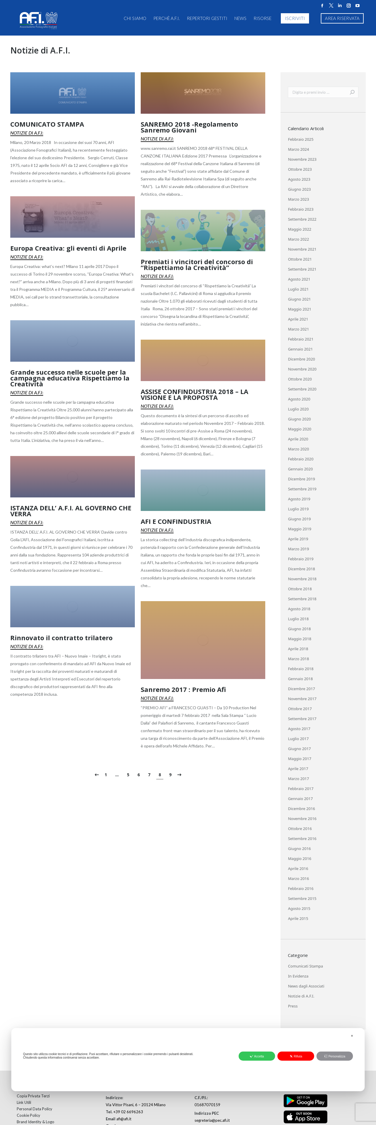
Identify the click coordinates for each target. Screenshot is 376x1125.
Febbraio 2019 (300, 558)
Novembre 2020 (302, 369)
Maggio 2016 (299, 858)
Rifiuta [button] (295, 1056)
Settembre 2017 (302, 718)
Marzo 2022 (298, 239)
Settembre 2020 (302, 389)
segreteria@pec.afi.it (212, 1120)
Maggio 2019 (299, 529)
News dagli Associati (306, 986)
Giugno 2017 (299, 748)
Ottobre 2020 (300, 379)
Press (293, 1006)
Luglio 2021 (298, 289)
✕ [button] (352, 1035)
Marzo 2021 (298, 329)
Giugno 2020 (299, 419)
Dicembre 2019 (301, 479)
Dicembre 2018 (301, 568)
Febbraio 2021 (300, 339)
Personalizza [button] (334, 1056)
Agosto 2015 (299, 908)
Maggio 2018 (299, 638)
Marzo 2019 (298, 548)
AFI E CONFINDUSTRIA (176, 521)
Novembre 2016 (302, 818)
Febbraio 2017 (300, 788)
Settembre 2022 (302, 219)
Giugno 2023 (299, 189)
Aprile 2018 (298, 648)
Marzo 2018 (298, 658)
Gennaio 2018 (300, 678)
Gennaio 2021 (300, 349)
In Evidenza (298, 976)
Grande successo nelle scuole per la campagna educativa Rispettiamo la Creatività (70, 378)
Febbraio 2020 (300, 459)
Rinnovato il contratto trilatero (61, 638)
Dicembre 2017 (301, 688)
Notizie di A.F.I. (26, 132)
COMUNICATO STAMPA (47, 124)
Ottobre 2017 (300, 708)
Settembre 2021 (302, 269)
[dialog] (188, 1059)
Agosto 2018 (299, 608)
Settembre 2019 (302, 489)
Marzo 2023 (298, 199)
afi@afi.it (123, 1118)
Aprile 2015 (298, 918)
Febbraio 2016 (300, 888)
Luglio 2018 (298, 618)
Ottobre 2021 (300, 259)
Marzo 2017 (298, 778)
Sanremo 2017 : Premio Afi (183, 689)
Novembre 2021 (302, 249)
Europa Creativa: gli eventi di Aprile (68, 248)
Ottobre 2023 (300, 169)
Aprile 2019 (298, 538)
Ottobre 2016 (300, 828)
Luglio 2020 (298, 409)
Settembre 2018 (302, 598)
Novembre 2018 (302, 578)
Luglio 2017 (298, 738)
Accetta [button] (257, 1056)
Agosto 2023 (299, 179)
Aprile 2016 (298, 868)
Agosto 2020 (299, 399)
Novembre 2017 (302, 698)
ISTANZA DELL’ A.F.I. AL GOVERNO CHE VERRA (70, 511)
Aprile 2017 (298, 768)
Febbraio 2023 (300, 209)
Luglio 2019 (298, 509)
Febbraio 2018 (300, 668)
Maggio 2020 (299, 429)
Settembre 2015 (302, 898)
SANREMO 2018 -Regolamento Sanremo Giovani (189, 127)
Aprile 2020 (298, 439)
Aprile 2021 (298, 319)
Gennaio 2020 (300, 469)
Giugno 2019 (299, 519)
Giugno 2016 (299, 848)
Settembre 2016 (302, 838)
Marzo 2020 (298, 449)
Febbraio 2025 (300, 139)
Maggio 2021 (299, 309)
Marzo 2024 (298, 149)
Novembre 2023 (302, 159)
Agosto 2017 (299, 728)
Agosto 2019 (299, 499)
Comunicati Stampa (305, 966)
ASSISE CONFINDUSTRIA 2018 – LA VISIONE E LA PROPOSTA (194, 394)
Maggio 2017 (299, 758)
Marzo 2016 (298, 878)
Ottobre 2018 (300, 588)
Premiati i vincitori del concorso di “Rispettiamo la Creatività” (197, 264)
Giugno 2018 (299, 628)
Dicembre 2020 (301, 359)
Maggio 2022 (299, 229)
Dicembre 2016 (301, 808)
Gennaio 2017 (300, 798)
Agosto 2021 (299, 279)
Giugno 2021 (299, 299)
